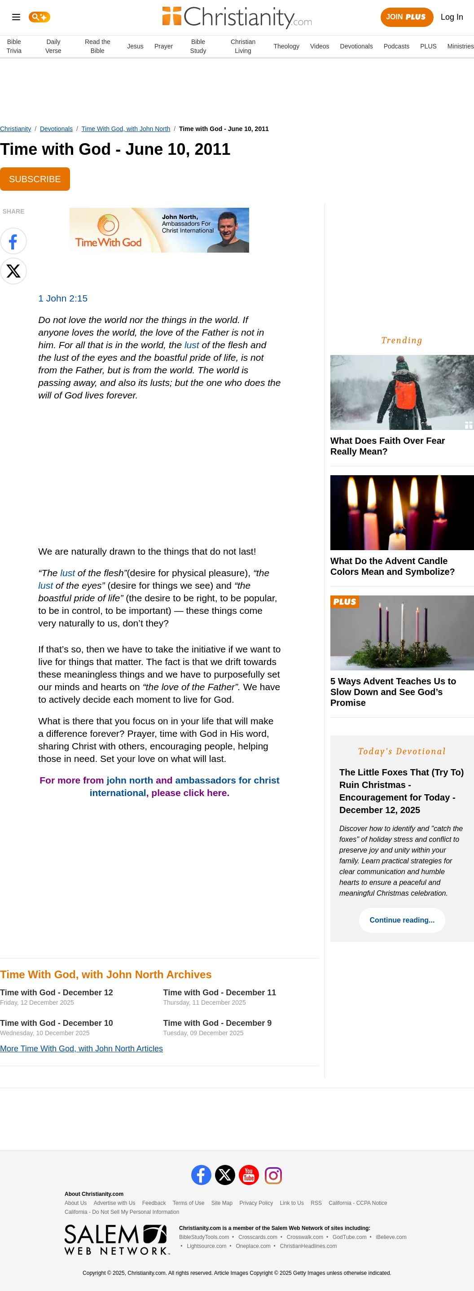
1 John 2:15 (63, 298)
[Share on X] (13, 271)
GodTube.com (350, 1237)
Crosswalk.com (305, 1237)
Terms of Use (189, 1203)
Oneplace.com (253, 1246)
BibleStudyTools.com (204, 1237)
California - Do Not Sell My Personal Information (122, 1212)
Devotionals (356, 46)
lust (191, 345)
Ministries (461, 46)
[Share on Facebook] (13, 241)
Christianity (15, 128)
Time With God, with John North (126, 128)
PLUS (428, 46)
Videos (319, 46)
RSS (316, 1203)
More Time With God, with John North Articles (81, 1048)
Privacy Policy (256, 1203)
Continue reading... (402, 920)
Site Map (222, 1203)
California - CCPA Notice (358, 1203)
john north (130, 780)
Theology (286, 46)
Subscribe (35, 179)
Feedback (154, 1203)
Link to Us (292, 1203)
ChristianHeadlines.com (308, 1246)
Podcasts (397, 46)
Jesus (135, 46)
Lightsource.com (207, 1246)
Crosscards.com (257, 1237)
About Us (76, 1203)
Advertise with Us (115, 1203)
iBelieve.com (391, 1237)
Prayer (163, 46)
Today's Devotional (402, 751)
